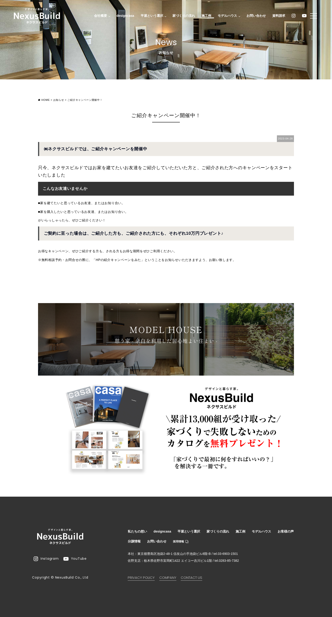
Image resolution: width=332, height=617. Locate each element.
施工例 (205, 16)
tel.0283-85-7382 (227, 560)
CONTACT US (191, 577)
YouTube (75, 558)
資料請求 (277, 16)
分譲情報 (134, 541)
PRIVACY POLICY (141, 577)
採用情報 (180, 541)
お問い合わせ (255, 16)
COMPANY (167, 577)
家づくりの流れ (182, 16)
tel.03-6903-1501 (225, 554)
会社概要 (100, 16)
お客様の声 (286, 531)
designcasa (124, 16)
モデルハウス (226, 16)
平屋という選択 (151, 16)
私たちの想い (137, 531)
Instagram (46, 558)
